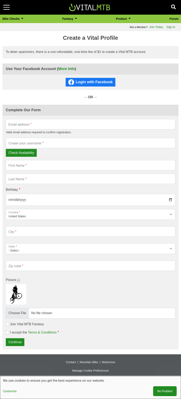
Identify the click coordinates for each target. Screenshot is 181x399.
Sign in (170, 27)
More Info (66, 69)
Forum (174, 18)
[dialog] (90, 387)
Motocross (108, 362)
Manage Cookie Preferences (90, 370)
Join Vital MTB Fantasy (27, 324)
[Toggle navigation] (6, 7)
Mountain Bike (89, 362)
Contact (71, 362)
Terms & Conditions (42, 332)
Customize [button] (10, 391)
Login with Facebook (94, 82)
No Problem (165, 391)
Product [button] (122, 18)
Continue (15, 342)
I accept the (33, 332)
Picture (13, 280)
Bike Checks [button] (11, 18)
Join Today (156, 27)
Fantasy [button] (68, 18)
